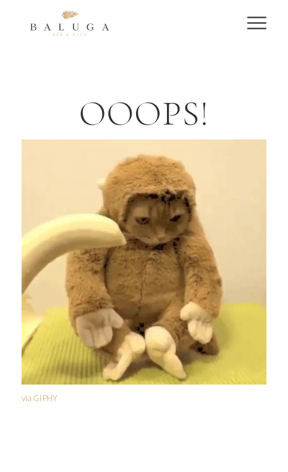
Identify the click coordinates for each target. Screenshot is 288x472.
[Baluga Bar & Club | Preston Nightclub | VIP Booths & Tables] (119, 23)
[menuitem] (251, 23)
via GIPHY (39, 398)
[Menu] (251, 23)
